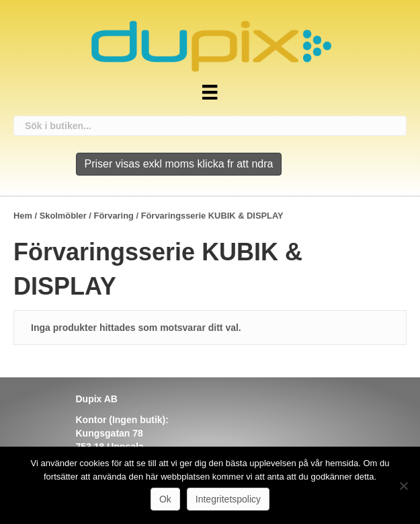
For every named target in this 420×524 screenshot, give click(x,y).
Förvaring (114, 216)
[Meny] (209, 92)
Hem (22, 216)
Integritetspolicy (228, 499)
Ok (165, 499)
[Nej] (403, 485)
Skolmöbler (63, 216)
